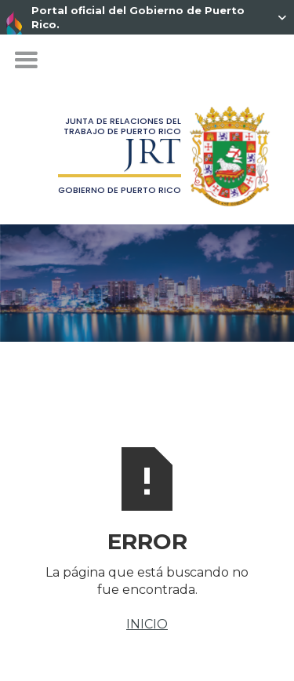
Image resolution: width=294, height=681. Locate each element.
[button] (26, 60)
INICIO (147, 624)
